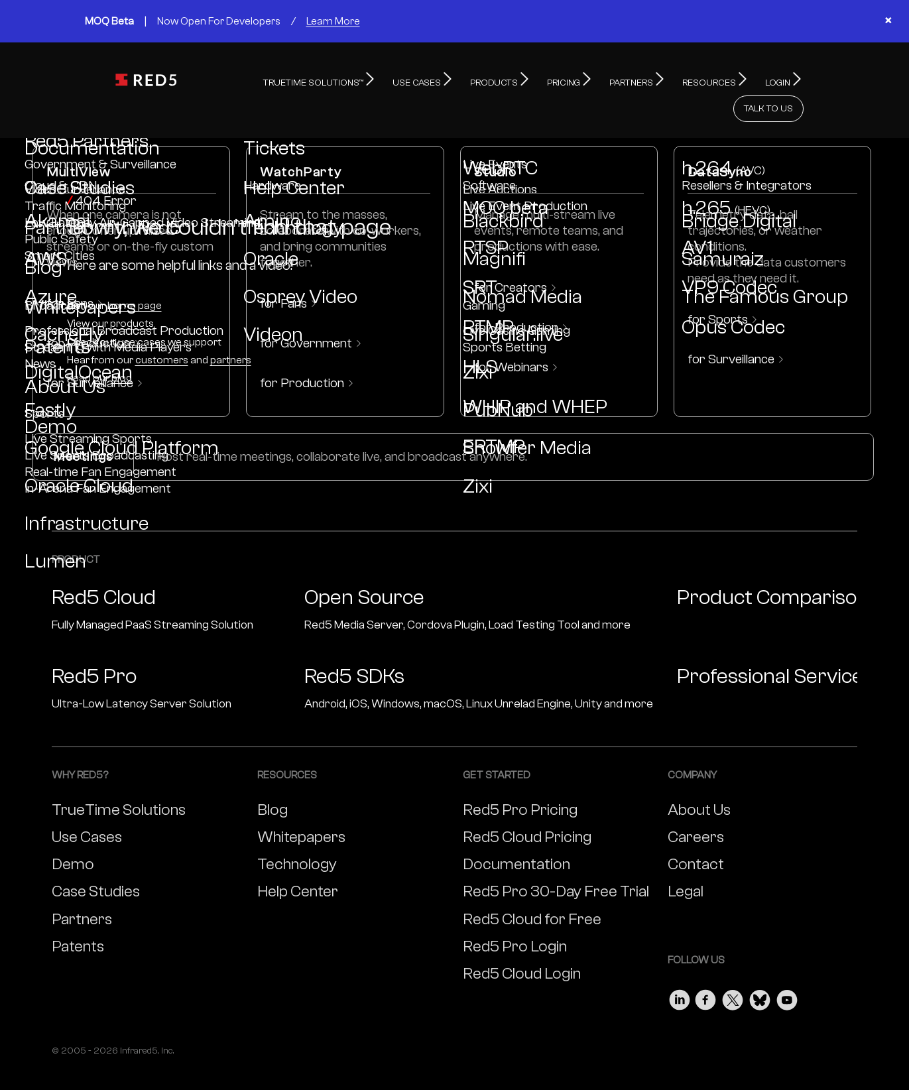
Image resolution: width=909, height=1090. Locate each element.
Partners (82, 890)
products (132, 294)
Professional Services (775, 647)
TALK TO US (768, 79)
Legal (685, 862)
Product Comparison (773, 568)
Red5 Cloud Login (522, 944)
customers (161, 331)
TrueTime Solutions (119, 781)
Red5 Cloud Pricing (527, 808)
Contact (696, 835)
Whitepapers (301, 808)
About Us (699, 781)
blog (121, 349)
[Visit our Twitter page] (733, 968)
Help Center (297, 862)
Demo (73, 835)
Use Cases (87, 808)
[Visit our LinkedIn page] (680, 968)
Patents (78, 917)
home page (134, 276)
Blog (272, 781)
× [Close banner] (888, 21)
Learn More (333, 21)
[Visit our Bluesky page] (760, 968)
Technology (297, 835)
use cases (142, 313)
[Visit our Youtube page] (787, 968)
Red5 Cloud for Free (532, 890)
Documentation (516, 835)
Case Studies (96, 862)
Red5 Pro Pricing (520, 781)
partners (230, 331)
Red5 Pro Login (515, 917)
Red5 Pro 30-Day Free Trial (556, 862)
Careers (696, 808)
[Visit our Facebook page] (706, 968)
